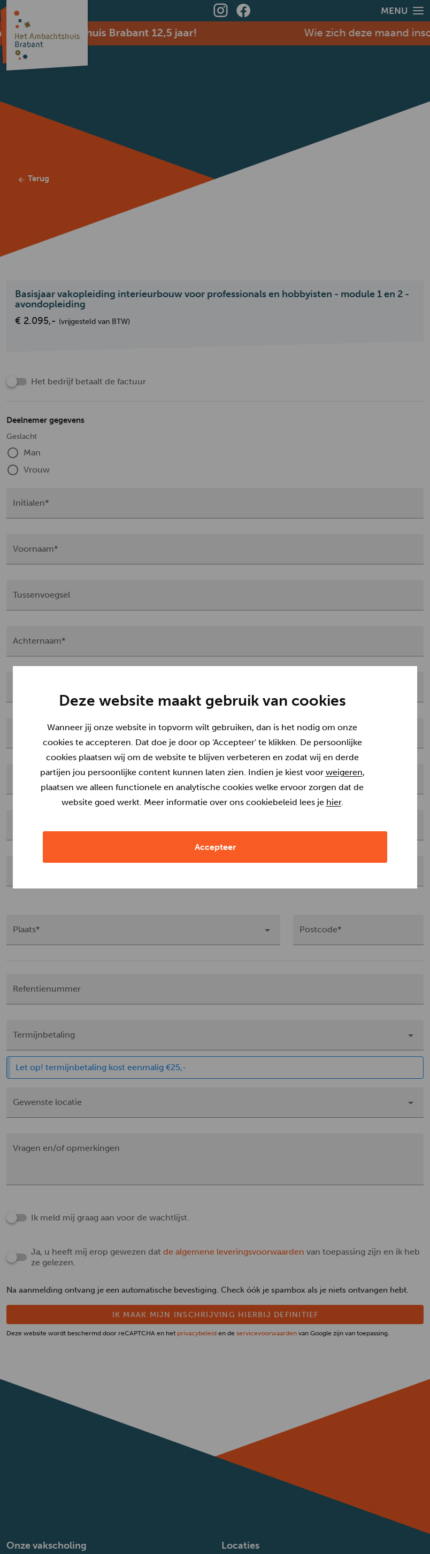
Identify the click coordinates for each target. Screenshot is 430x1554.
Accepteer (215, 896)
